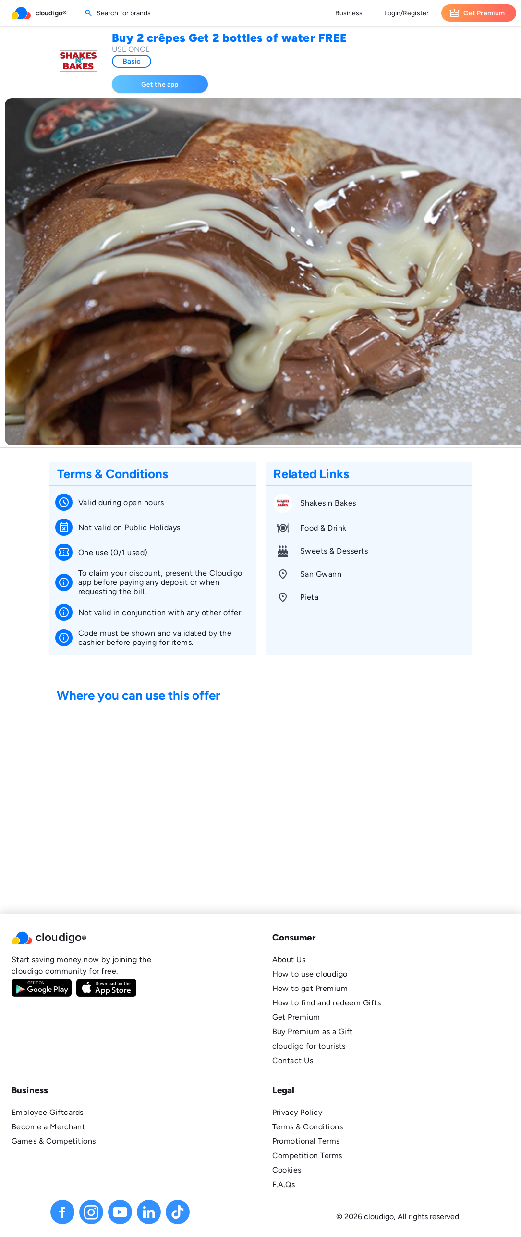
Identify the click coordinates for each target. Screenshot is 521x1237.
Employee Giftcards (48, 1112)
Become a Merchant (48, 1126)
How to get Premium (310, 988)
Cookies (287, 1170)
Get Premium (296, 1017)
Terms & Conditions (307, 1126)
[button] (130, 937)
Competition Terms (307, 1155)
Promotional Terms (306, 1141)
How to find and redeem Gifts (326, 1002)
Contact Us (293, 1060)
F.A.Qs (283, 1184)
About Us (289, 959)
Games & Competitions (54, 1141)
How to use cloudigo (310, 973)
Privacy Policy (297, 1112)
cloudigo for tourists (309, 1046)
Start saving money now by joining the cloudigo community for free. (81, 965)
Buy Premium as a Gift (312, 1031)
